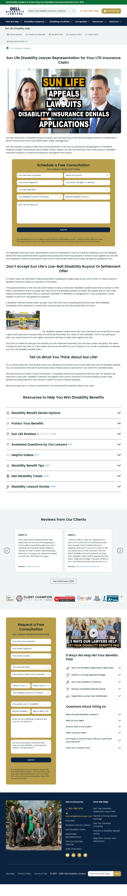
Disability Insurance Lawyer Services (15, 11)
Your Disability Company (21, 48)
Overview (70, 832)
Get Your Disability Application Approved (104, 822)
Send (117, 885)
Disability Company (35, 21)
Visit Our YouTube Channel (74, 855)
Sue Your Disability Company (102, 836)
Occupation (82, 21)
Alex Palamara (94, 570)
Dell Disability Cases (75, 841)
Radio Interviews (73, 860)
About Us (115, 21)
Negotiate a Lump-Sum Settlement (104, 851)
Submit (63, 233)
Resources (100, 21)
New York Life (81, 570)
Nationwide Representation (73, 847)
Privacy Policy (24, 885)
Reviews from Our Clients (77, 836)
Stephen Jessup (32, 570)
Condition (61, 21)
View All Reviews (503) (63, 585)
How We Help (14, 21)
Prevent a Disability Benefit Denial (106, 844)
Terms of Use (40, 885)
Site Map (10, 885)
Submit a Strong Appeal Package (105, 829)
